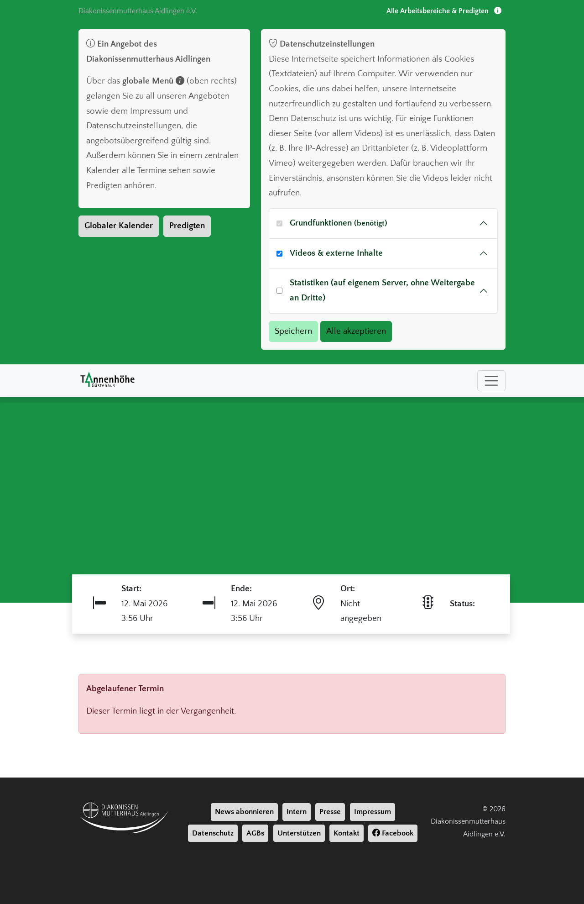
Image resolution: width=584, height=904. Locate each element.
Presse (330, 812)
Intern (297, 812)
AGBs (255, 833)
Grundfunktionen (338, 223)
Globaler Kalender (118, 226)
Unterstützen (299, 833)
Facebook (392, 833)
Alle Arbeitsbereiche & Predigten (443, 11)
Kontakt (347, 833)
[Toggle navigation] (491, 380)
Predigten (187, 226)
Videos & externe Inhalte (336, 253)
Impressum (372, 812)
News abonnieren (244, 812)
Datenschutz (213, 833)
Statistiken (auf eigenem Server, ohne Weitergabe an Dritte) (382, 290)
